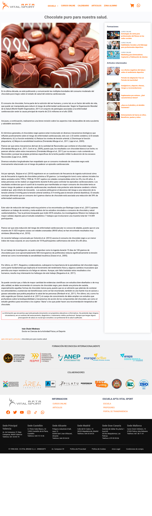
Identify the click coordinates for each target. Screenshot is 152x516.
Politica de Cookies (99, 449)
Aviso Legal (116, 449)
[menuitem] (53, 6)
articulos (17, 339)
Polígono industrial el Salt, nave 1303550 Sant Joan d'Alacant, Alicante (62, 432)
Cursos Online (68, 6)
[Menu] (132, 5)
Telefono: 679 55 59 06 (110, 438)
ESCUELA (107, 404)
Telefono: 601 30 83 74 (11, 437)
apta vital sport (6, 339)
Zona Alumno (110, 6)
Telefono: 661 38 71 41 (135, 434)
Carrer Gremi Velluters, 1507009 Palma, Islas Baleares (137, 430)
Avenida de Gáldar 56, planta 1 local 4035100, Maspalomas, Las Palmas (113, 432)
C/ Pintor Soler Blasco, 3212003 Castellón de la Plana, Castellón (38, 431)
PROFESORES (109, 408)
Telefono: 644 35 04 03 (60, 438)
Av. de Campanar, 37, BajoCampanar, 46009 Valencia (12, 433)
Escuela (53, 6)
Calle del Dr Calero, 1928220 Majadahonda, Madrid (87, 430)
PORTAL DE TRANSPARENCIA (115, 411)
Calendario (83, 6)
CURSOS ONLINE (59, 404)
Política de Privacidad (78, 449)
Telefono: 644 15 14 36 (36, 436)
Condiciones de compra (134, 449)
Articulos (96, 6)
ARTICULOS (57, 408)
